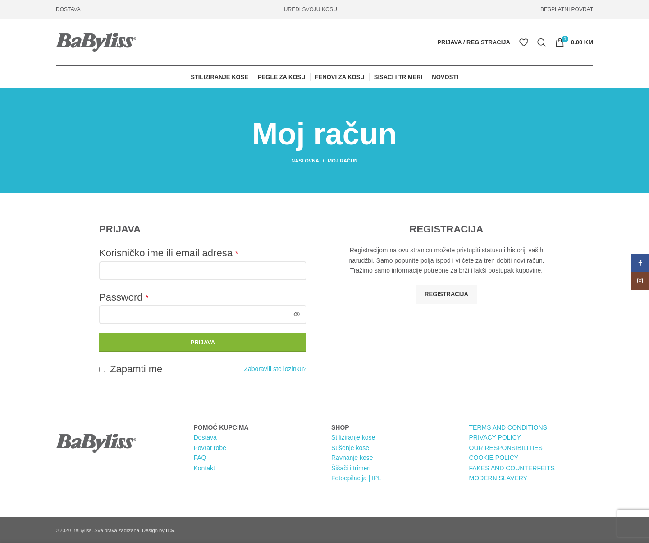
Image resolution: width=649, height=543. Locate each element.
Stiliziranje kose (353, 437)
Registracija (446, 294)
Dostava (205, 437)
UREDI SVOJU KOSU (310, 9)
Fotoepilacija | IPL (356, 478)
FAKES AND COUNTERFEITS (512, 468)
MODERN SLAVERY (498, 478)
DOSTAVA (68, 9)
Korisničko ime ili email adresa (168, 253)
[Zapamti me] (102, 369)
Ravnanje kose (352, 457)
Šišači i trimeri (350, 468)
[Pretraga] (542, 42)
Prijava (203, 342)
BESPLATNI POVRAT (566, 9)
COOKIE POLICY (494, 457)
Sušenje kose (350, 447)
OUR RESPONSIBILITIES (506, 447)
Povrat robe (210, 447)
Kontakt (204, 468)
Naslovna (305, 160)
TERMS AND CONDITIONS (508, 427)
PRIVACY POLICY (495, 437)
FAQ (200, 457)
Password (123, 297)
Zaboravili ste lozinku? (275, 368)
